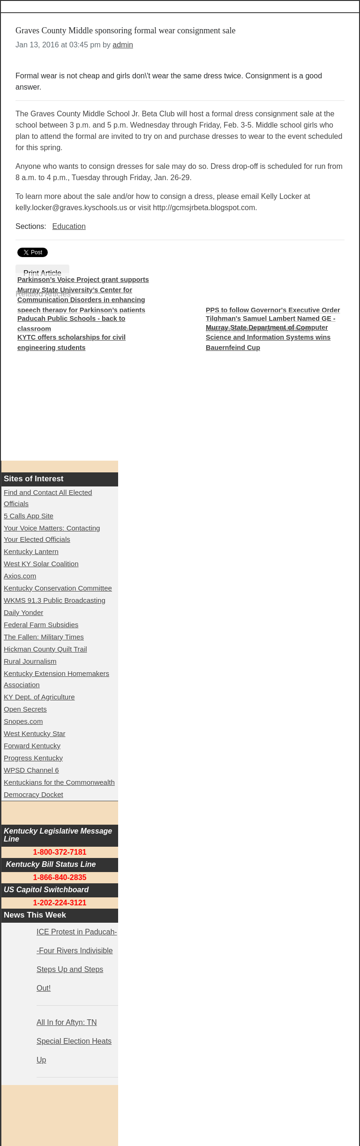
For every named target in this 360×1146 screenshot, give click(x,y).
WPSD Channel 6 (31, 770)
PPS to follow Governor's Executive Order (273, 310)
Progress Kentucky (33, 758)
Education (69, 226)
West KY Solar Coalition (41, 564)
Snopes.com (23, 721)
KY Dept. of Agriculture (39, 697)
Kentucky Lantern (31, 551)
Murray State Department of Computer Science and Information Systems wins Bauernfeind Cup (268, 337)
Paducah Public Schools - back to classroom (71, 324)
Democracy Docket (33, 794)
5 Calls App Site (28, 516)
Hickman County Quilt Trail (45, 649)
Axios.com (20, 576)
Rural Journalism (30, 661)
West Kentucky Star (34, 733)
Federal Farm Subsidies (41, 625)
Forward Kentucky (32, 746)
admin (122, 45)
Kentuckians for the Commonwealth (59, 782)
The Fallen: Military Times (44, 637)
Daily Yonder (23, 612)
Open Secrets (25, 709)
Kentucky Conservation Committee (58, 588)
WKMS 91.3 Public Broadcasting (54, 600)
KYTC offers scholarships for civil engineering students (71, 342)
